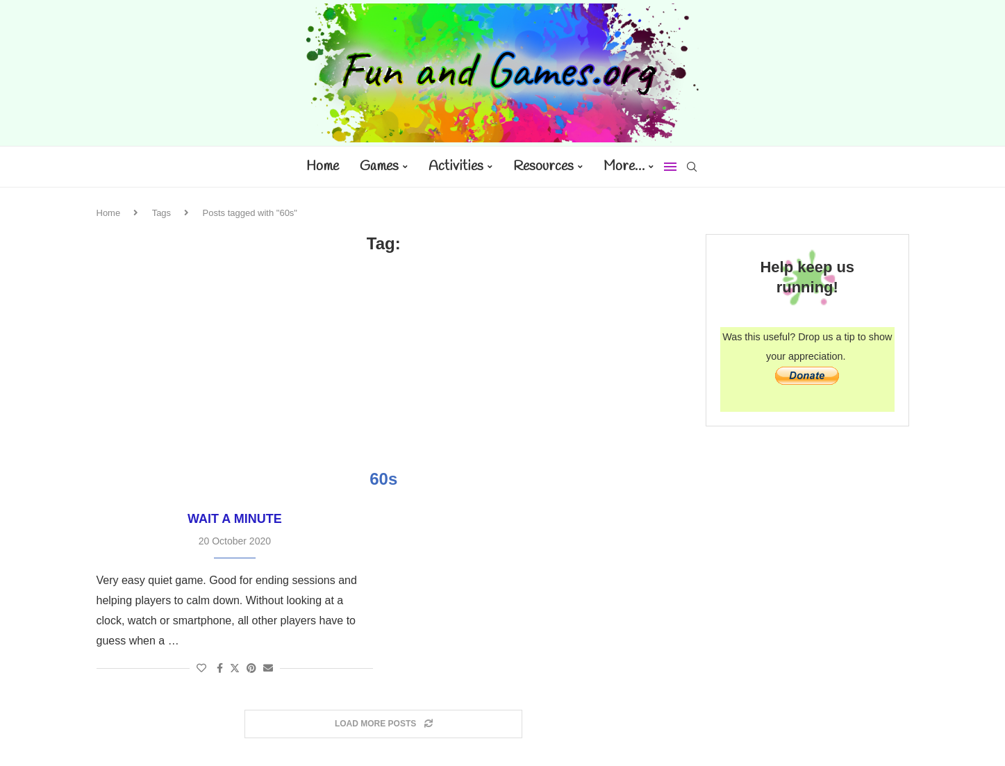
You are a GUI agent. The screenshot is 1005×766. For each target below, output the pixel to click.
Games (379, 166)
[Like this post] (201, 668)
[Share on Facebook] (220, 668)
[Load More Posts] (383, 724)
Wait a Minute (235, 519)
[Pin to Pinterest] (251, 668)
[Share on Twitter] (235, 668)
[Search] (692, 167)
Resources (543, 166)
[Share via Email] (268, 668)
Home (322, 166)
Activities (456, 166)
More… (624, 166)
